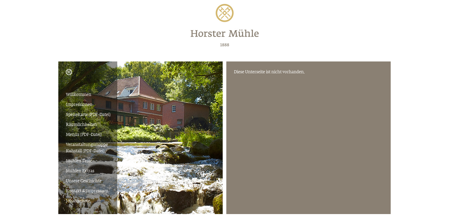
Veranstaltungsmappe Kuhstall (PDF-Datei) (87, 148)
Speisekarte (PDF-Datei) (88, 115)
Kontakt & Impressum (87, 191)
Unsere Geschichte (84, 181)
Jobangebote (78, 201)
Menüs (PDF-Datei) (84, 135)
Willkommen (78, 95)
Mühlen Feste (79, 161)
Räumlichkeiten (81, 125)
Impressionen (79, 105)
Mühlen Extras (80, 171)
